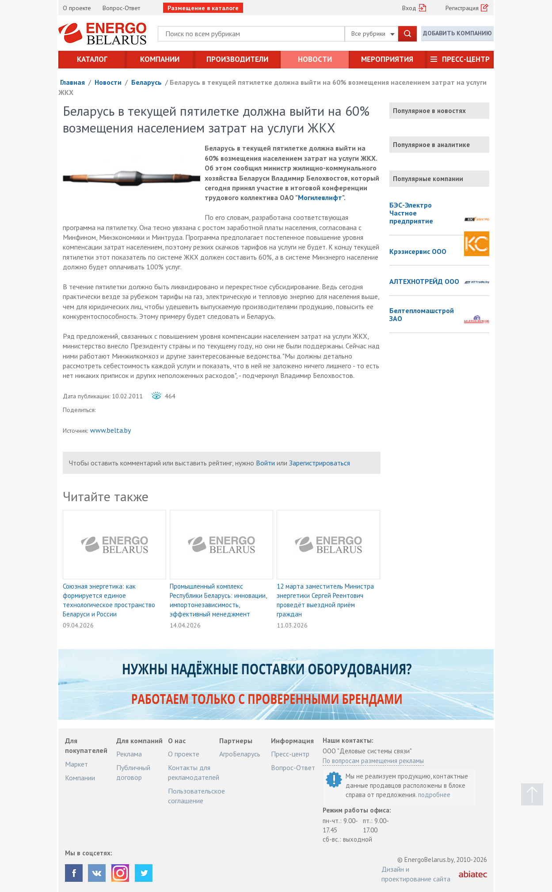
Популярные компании (428, 178)
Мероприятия (387, 59)
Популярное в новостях (429, 110)
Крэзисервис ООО (417, 252)
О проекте (77, 8)
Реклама (129, 753)
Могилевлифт (320, 197)
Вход (409, 8)
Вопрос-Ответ (121, 8)
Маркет (76, 764)
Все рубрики (373, 34)
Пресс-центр (466, 59)
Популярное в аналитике (431, 144)
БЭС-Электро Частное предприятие (411, 213)
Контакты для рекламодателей (193, 772)
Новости (315, 59)
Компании (159, 59)
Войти (265, 462)
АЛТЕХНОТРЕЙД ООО (424, 282)
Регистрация (462, 8)
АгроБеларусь (239, 753)
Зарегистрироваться (319, 462)
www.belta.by (110, 430)
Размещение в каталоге (203, 8)
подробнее (434, 794)
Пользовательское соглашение (196, 795)
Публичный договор (133, 772)
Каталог (92, 59)
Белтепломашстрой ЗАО (421, 314)
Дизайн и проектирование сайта (415, 874)
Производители (237, 59)
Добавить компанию (457, 33)
